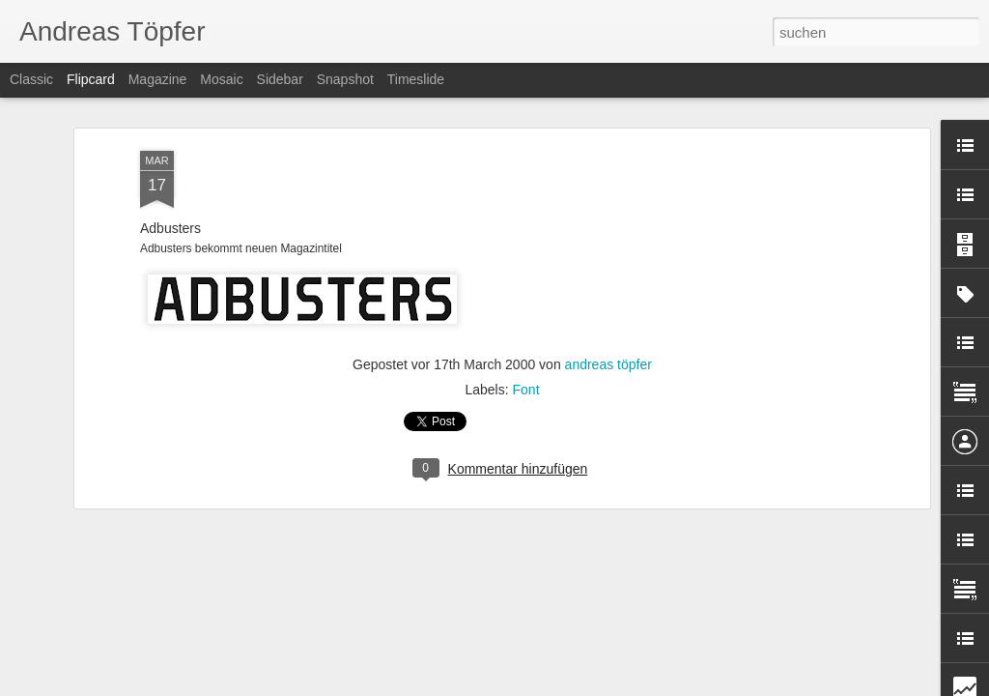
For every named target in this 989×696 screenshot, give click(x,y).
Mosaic (221, 79)
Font (526, 308)
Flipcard (91, 79)
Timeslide (415, 79)
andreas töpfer (608, 283)
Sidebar (280, 79)
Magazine (157, 79)
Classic (31, 79)
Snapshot (345, 79)
